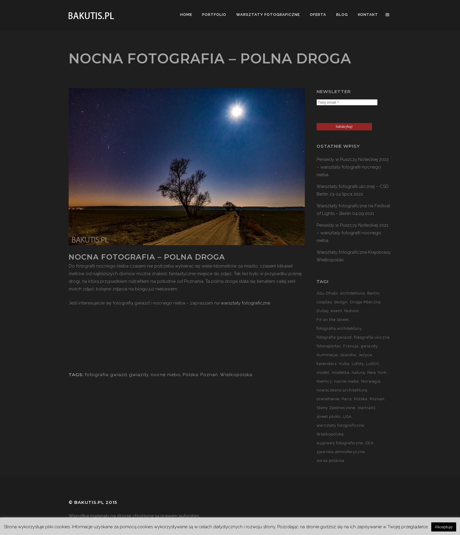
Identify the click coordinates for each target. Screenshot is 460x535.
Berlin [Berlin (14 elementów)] (373, 293)
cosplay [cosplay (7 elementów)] (324, 302)
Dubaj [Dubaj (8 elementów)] (323, 311)
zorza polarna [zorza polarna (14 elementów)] (330, 460)
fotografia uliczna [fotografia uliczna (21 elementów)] (372, 337)
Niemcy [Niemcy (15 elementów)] (324, 381)
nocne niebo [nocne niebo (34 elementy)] (346, 381)
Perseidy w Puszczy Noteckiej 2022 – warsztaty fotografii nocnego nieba (353, 167)
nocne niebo (166, 374)
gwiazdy (139, 374)
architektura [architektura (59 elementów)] (352, 293)
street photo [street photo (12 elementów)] (329, 416)
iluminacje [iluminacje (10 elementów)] (327, 355)
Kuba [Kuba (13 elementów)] (344, 363)
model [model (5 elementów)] (323, 372)
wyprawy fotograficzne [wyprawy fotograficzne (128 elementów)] (340, 443)
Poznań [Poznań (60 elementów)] (377, 399)
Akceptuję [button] (444, 527)
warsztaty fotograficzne (245, 303)
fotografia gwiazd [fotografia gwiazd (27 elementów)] (334, 337)
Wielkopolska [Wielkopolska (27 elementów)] (330, 434)
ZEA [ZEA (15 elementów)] (369, 443)
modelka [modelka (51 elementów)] (340, 372)
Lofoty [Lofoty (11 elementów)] (358, 363)
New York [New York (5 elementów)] (377, 372)
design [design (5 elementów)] (341, 302)
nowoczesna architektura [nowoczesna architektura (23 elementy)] (342, 390)
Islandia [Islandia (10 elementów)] (348, 355)
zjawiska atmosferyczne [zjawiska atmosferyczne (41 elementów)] (341, 452)
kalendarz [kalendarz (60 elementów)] (327, 363)
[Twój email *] (347, 102)
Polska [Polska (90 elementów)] (360, 399)
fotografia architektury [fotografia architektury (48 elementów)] (339, 328)
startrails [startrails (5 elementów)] (367, 408)
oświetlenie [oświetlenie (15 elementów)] (328, 399)
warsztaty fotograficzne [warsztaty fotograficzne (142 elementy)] (340, 425)
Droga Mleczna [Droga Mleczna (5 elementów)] (365, 302)
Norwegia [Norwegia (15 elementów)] (370, 381)
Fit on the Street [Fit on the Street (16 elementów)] (333, 319)
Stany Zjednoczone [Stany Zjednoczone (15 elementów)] (336, 408)
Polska (190, 374)
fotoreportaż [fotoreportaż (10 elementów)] (329, 346)
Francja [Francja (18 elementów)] (350, 346)
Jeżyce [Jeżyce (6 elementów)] (365, 355)
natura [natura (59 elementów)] (358, 372)
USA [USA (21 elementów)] (347, 416)
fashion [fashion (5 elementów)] (351, 311)
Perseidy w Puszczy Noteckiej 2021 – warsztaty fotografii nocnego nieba (352, 233)
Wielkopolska (236, 374)
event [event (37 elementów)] (336, 311)
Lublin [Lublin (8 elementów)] (372, 363)
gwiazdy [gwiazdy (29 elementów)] (369, 346)
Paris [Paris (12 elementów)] (347, 399)
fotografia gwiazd (106, 374)
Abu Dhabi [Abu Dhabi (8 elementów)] (327, 293)
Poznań (209, 374)
